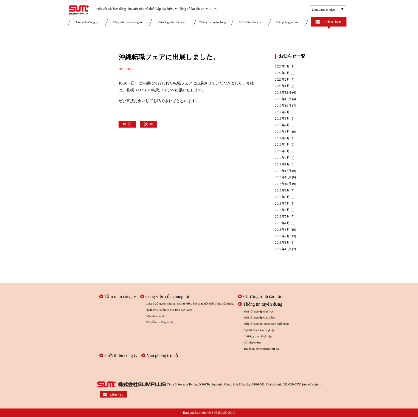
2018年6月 (282, 210)
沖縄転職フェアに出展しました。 (169, 57)
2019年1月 (282, 164)
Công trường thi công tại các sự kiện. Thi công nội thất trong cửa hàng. (190, 303)
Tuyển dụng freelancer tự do (261, 348)
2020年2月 (282, 79)
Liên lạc (328, 23)
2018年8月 (282, 197)
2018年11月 (283, 177)
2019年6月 (282, 132)
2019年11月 (283, 99)
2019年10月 (283, 106)
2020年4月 (282, 66)
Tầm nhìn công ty (117, 296)
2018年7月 (282, 203)
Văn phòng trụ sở (287, 22)
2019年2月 (282, 158)
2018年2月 (282, 236)
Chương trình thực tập (257, 336)
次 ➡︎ (148, 124)
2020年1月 (282, 86)
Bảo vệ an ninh (155, 316)
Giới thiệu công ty (250, 22)
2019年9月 (282, 112)
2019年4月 (282, 144)
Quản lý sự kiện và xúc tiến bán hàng (169, 309)
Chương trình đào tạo (171, 22)
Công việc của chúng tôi (128, 22)
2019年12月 (283, 92)
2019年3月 (282, 151)
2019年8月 (282, 118)
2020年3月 (282, 73)
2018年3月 (282, 230)
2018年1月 (282, 242)
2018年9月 (282, 190)
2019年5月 (282, 138)
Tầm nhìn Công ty (86, 22)
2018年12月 (283, 171)
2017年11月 (283, 249)
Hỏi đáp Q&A (252, 342)
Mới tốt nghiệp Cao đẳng (259, 317)
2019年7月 (282, 125)
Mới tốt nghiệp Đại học (258, 311)
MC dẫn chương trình (159, 322)
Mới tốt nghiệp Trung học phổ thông (266, 323)
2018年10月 (283, 184)
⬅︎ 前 (127, 124)
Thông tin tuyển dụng (212, 22)
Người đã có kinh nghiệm (259, 330)
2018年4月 (282, 223)
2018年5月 (282, 216)
